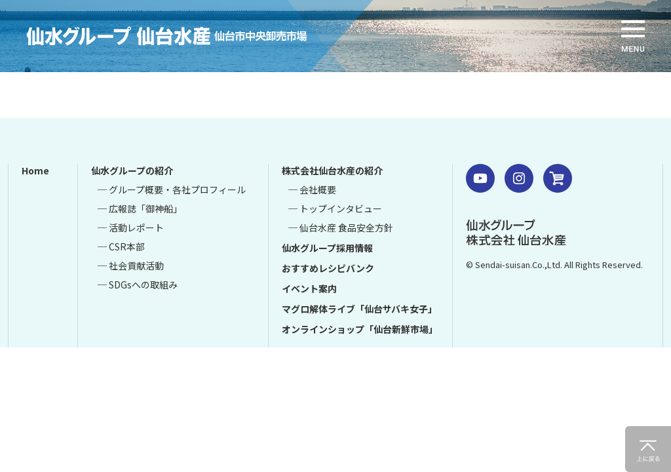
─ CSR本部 (121, 246)
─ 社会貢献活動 (131, 265)
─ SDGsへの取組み (138, 284)
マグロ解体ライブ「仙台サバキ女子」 (359, 308)
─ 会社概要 (312, 189)
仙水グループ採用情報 (327, 247)
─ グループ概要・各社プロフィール (172, 189)
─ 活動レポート (131, 227)
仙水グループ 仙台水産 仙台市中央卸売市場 (187, 36)
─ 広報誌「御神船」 (140, 208)
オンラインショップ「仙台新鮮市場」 (360, 329)
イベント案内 (309, 288)
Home (35, 170)
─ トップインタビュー (335, 208)
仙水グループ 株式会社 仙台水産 (516, 232)
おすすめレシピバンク (328, 268)
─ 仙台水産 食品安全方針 (340, 227)
